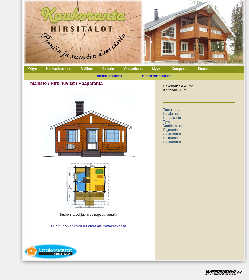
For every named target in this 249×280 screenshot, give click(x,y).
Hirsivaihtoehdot (59, 69)
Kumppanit (180, 69)
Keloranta (170, 138)
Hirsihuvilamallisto (156, 76)
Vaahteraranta (174, 126)
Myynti (157, 69)
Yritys (32, 69)
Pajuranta (170, 130)
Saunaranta (172, 142)
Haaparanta (172, 118)
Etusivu (203, 69)
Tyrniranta (170, 122)
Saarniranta (172, 134)
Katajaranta (172, 114)
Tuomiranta (171, 110)
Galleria (108, 69)
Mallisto (87, 69)
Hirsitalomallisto (109, 76)
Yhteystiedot (133, 69)
